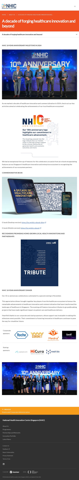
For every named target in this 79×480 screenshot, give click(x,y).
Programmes (7, 429)
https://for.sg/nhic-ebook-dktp (33, 222)
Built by (32, 472)
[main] (39, 213)
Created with (12, 472)
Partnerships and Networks (11, 433)
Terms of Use (6, 459)
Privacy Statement (8, 455)
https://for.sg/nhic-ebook (30, 228)
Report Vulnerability (8, 452)
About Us (6, 426)
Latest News (7, 439)
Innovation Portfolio (9, 436)
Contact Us (6, 446)
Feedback (5, 449)
